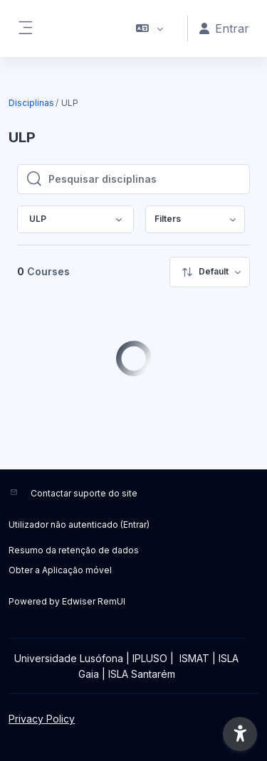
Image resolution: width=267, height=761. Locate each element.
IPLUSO (149, 658)
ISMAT (194, 658)
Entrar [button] (224, 28)
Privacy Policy (42, 719)
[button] (150, 28)
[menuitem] (195, 219)
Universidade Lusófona (68, 658)
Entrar (135, 524)
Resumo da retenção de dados (74, 550)
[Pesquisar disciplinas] (144, 179)
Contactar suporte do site (84, 493)
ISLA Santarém (141, 674)
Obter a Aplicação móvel (60, 570)
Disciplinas (31, 102)
